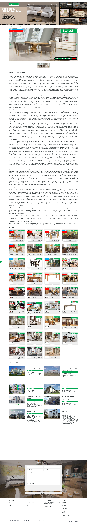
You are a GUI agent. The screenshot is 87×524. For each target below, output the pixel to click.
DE (77, 4)
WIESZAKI (63, 512)
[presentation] (44, 488)
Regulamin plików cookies (14, 520)
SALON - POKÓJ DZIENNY (66, 514)
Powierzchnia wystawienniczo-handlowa (52, 505)
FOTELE (63, 511)
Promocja (64, 500)
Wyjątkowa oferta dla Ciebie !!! (65, 58)
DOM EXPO (76, 521)
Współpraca (47, 500)
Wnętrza (12, 26)
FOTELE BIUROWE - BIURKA (67, 509)
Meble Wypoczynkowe (30, 502)
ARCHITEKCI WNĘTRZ (48, 506)
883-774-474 (33, 4)
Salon (10, 502)
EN (75, 4)
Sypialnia (27, 505)
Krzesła (10, 505)
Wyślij (43, 493)
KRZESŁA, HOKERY (65, 508)
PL (74, 4)
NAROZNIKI (64, 502)
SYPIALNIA (64, 505)
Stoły (16, 26)
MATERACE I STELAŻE (66, 515)
